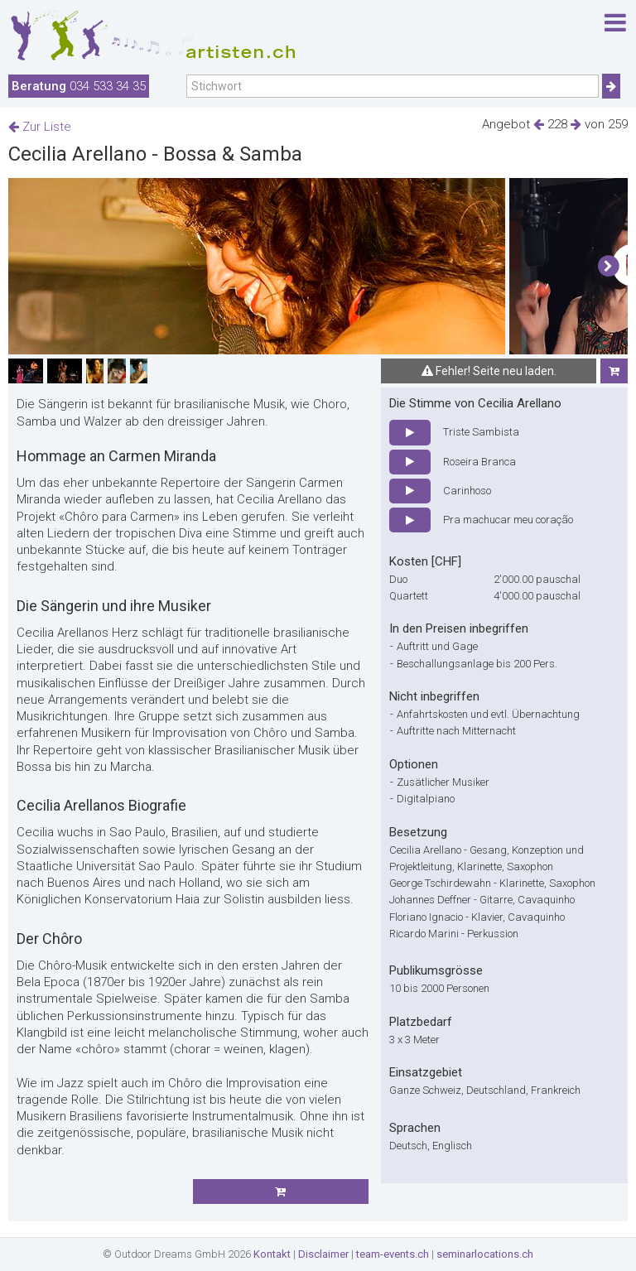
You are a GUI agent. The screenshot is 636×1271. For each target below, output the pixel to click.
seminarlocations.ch (484, 1254)
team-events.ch (392, 1254)
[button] (608, 266)
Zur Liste (39, 126)
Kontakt (272, 1254)
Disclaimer (323, 1254)
